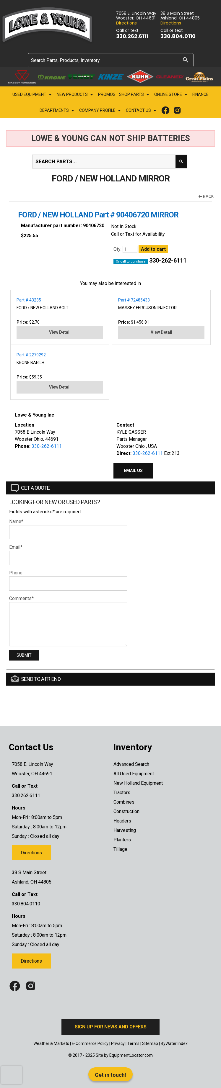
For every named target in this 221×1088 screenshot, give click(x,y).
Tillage (120, 849)
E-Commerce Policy (90, 1043)
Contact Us (142, 111)
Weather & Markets (51, 1043)
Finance (200, 94)
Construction (126, 811)
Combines (123, 802)
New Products (76, 95)
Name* (16, 521)
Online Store (171, 95)
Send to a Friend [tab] (36, 678)
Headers (122, 821)
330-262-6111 (167, 260)
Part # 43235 (29, 300)
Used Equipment (32, 95)
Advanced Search (131, 764)
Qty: (118, 249)
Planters (122, 840)
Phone (15, 573)
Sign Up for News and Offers (110, 1027)
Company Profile (100, 111)
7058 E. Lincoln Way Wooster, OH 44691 (136, 16)
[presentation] (11, 1075)
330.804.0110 (178, 36)
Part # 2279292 (31, 355)
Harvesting (124, 830)
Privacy (118, 1043)
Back (206, 196)
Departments (58, 111)
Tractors (121, 792)
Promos (107, 94)
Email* (15, 547)
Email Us (133, 470)
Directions (126, 23)
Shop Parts (135, 95)
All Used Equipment (133, 773)
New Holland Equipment (138, 783)
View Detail (60, 332)
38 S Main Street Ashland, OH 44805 (180, 16)
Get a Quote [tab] (30, 488)
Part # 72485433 (134, 300)
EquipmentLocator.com (131, 1055)
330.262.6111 (132, 36)
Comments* (21, 598)
